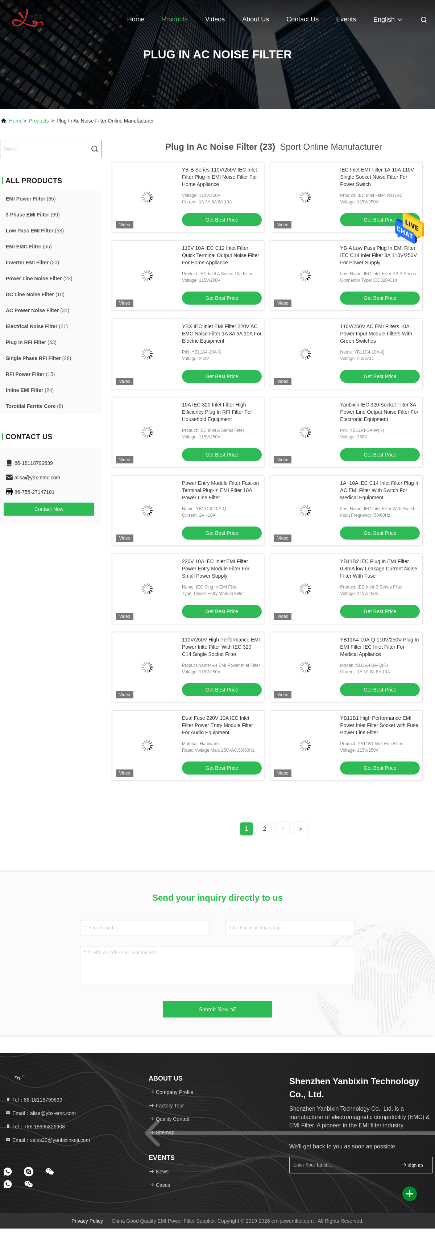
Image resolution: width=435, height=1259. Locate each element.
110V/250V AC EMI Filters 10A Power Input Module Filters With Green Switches (376, 333)
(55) (29, 246)
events (346, 19)
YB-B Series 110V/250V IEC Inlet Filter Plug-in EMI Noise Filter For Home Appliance (219, 177)
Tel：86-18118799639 (33, 1100)
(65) (31, 199)
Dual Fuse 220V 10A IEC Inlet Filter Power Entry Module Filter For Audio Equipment (217, 725)
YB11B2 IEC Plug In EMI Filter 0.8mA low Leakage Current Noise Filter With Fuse (378, 568)
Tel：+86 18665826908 (35, 1127)
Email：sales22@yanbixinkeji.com (47, 1140)
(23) (39, 278)
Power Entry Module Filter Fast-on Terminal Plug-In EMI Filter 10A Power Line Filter (220, 490)
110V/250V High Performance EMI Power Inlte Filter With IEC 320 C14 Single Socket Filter (221, 647)
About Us (255, 19)
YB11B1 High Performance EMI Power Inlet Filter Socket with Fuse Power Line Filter (379, 725)
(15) (30, 374)
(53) (35, 231)
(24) (30, 390)
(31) (37, 310)
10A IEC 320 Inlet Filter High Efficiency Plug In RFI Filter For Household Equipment (217, 412)
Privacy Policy (87, 1221)
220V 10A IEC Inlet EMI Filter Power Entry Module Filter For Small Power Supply (215, 568)
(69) (33, 215)
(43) (31, 342)
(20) (32, 262)
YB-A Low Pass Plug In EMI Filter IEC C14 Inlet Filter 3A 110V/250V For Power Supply (378, 255)
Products (175, 19)
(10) (35, 294)
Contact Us (302, 19)
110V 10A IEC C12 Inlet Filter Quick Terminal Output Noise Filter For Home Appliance (220, 255)
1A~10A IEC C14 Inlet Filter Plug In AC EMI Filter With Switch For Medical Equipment (379, 490)
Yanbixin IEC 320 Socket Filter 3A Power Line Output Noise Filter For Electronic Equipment (379, 412)
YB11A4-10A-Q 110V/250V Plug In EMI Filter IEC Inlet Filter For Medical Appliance (379, 647)
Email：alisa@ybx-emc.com (40, 1113)
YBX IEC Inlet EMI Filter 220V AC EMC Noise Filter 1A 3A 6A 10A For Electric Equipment (221, 333)
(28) (38, 358)
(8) (34, 406)
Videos (215, 19)
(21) (37, 326)
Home (136, 19)
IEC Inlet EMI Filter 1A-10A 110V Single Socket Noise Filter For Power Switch (377, 177)
